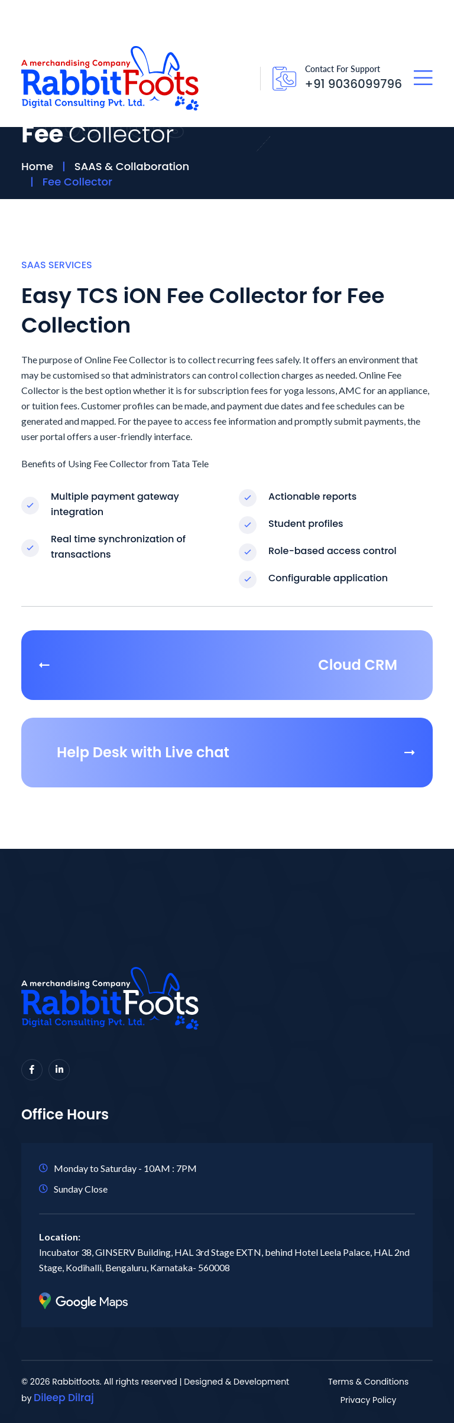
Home (37, 166)
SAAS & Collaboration (131, 166)
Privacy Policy (368, 1400)
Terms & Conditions (368, 1382)
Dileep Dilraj (64, 1398)
